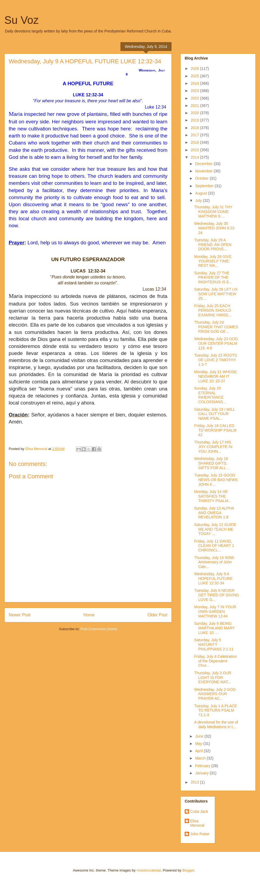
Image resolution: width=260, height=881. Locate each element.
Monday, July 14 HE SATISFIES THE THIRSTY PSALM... (213, 496)
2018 (195, 128)
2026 (195, 68)
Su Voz (21, 20)
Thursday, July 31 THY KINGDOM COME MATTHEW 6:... (213, 211)
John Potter (200, 834)
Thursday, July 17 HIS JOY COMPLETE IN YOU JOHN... (213, 446)
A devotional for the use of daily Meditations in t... (216, 724)
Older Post (157, 615)
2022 (195, 98)
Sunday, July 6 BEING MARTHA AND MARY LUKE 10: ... (214, 628)
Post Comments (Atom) (98, 629)
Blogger (188, 870)
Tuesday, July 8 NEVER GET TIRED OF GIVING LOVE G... (216, 595)
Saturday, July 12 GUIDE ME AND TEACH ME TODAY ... (215, 529)
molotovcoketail (148, 870)
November (204, 171)
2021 (195, 105)
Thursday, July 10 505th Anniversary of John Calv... (214, 562)
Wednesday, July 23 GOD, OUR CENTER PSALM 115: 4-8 (216, 343)
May (199, 743)
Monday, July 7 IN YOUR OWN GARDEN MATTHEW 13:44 (215, 611)
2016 (195, 142)
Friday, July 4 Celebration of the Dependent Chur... (215, 661)
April (199, 751)
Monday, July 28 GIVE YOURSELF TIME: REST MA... (213, 261)
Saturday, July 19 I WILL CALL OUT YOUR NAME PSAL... (214, 414)
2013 (195, 782)
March (201, 758)
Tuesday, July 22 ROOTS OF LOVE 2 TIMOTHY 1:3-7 (215, 360)
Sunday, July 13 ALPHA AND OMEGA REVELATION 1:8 (214, 513)
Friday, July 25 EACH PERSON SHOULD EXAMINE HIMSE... (213, 310)
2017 (195, 135)
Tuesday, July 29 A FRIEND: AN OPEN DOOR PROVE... (212, 244)
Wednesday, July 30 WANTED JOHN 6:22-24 (215, 228)
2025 (195, 76)
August (201, 193)
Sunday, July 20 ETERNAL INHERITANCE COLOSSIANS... (210, 395)
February (203, 766)
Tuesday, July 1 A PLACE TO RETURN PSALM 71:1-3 (215, 710)
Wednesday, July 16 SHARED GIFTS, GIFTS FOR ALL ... (212, 463)
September (204, 186)
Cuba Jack (199, 811)
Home (89, 615)
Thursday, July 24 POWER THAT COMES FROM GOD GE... (216, 327)
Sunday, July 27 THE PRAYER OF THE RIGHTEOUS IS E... (213, 277)
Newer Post (20, 615)
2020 (195, 113)
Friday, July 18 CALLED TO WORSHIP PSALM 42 (215, 430)
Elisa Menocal (197, 823)
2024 (195, 83)
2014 (195, 157)
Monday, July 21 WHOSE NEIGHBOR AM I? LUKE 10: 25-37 (215, 376)
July (199, 200)
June (199, 736)
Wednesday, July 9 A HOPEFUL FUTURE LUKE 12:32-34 (213, 578)
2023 (195, 90)
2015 (195, 150)
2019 (195, 120)
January (202, 773)
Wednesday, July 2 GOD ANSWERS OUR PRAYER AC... (215, 694)
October (202, 178)
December (204, 164)
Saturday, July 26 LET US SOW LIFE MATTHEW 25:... (216, 294)
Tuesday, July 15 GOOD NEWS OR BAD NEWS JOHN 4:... (216, 479)
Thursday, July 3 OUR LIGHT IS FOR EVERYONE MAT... (212, 677)
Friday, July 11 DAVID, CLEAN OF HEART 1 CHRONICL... (214, 546)
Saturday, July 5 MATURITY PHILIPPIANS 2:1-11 (213, 644)
